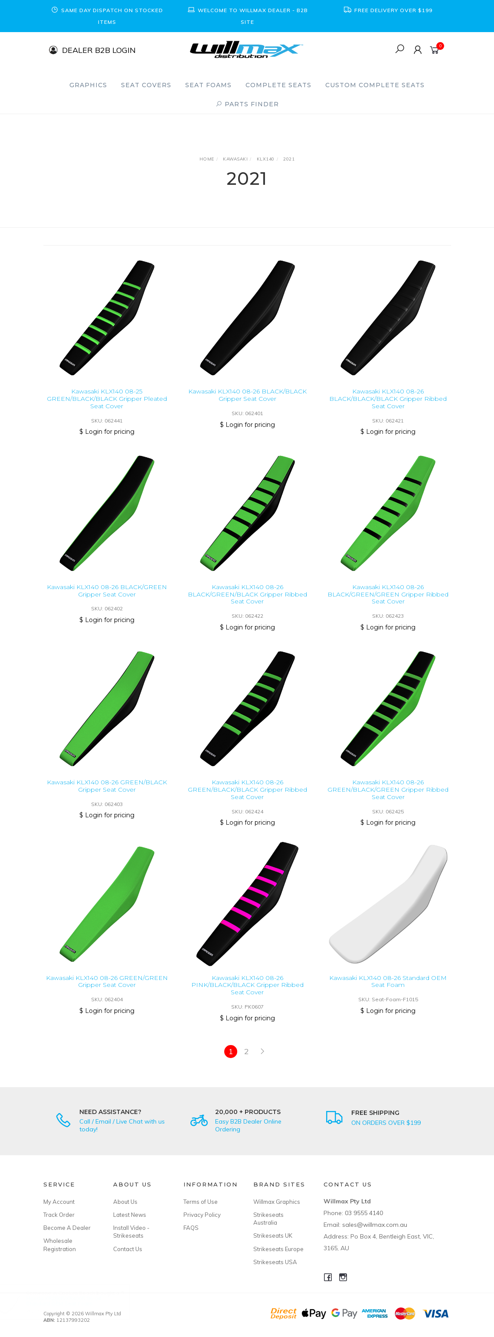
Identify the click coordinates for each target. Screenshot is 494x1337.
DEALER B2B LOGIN (99, 50)
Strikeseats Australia (268, 1218)
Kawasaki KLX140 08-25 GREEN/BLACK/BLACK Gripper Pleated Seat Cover (107, 398)
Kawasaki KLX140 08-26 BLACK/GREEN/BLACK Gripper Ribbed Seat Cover (247, 602)
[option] (107, 16)
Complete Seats (278, 85)
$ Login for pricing (106, 432)
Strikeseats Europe (278, 1248)
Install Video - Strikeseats (131, 1231)
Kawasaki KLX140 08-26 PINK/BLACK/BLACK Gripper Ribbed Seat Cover (247, 993)
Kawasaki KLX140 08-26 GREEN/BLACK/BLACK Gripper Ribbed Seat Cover (247, 797)
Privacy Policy (202, 1214)
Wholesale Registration (59, 1244)
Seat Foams (208, 85)
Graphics (88, 85)
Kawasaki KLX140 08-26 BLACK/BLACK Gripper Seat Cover (247, 395)
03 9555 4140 (364, 1213)
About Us (125, 1201)
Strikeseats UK (272, 1235)
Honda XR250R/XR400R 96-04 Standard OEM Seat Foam (72, 1301)
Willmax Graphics (276, 1201)
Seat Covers (146, 85)
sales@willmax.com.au (374, 1225)
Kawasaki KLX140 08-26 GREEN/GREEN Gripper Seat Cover (107, 989)
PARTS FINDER (247, 104)
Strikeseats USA (275, 1261)
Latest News (129, 1214)
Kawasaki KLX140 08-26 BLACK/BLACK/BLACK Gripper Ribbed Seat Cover (388, 398)
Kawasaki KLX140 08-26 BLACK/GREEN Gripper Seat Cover (107, 598)
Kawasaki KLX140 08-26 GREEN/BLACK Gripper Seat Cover (107, 794)
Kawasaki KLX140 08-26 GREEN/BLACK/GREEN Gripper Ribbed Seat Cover (387, 797)
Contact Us (127, 1248)
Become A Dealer (67, 1227)
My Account (59, 1201)
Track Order (59, 1214)
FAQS (191, 1227)
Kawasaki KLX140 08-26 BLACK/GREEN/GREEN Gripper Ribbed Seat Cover (387, 602)
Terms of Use (200, 1201)
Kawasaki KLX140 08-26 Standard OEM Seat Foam (388, 989)
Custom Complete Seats (375, 85)
